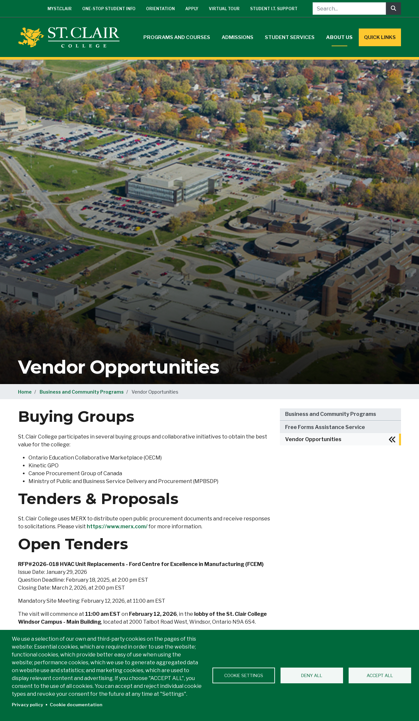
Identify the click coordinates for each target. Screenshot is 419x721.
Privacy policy (27, 704)
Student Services (290, 37)
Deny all (311, 675)
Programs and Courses (176, 37)
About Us (339, 37)
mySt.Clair (59, 8)
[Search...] (349, 8)
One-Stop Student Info (109, 8)
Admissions (237, 37)
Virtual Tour (224, 8)
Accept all (380, 675)
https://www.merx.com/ (117, 526)
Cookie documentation (76, 704)
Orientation (160, 8)
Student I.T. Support (274, 8)
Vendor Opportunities (313, 439)
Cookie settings (243, 675)
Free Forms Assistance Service (325, 427)
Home (25, 392)
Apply (191, 8)
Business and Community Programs (82, 392)
